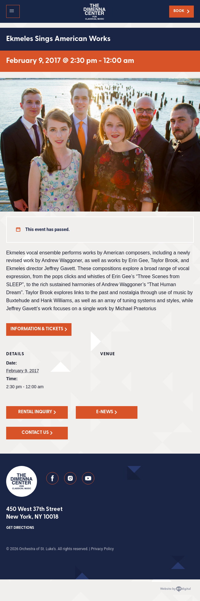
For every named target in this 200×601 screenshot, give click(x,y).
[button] (13, 11)
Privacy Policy (102, 549)
